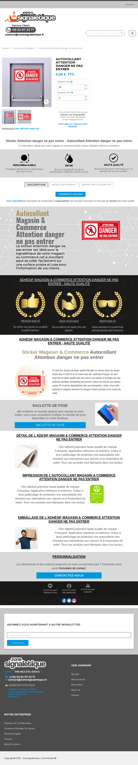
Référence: (8, 128)
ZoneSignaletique (31, 757)
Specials (75, 673)
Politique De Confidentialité (17, 723)
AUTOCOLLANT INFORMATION (69, 590)
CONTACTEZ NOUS (69, 575)
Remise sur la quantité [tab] (96, 184)
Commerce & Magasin (70, 193)
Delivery (75, 694)
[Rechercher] (105, 33)
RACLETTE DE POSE (50, 424)
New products (78, 679)
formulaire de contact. (72, 567)
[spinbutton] (72, 86)
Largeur (63, 81)
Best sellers (76, 684)
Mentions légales (12, 733)
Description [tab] (36, 184)
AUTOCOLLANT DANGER (88, 590)
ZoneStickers (48, 757)
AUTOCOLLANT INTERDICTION (50, 590)
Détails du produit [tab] (64, 184)
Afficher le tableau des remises (72, 124)
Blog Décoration (12, 744)
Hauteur (63, 92)
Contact (8, 738)
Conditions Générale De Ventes (19, 728)
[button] (85, 85)
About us (75, 689)
